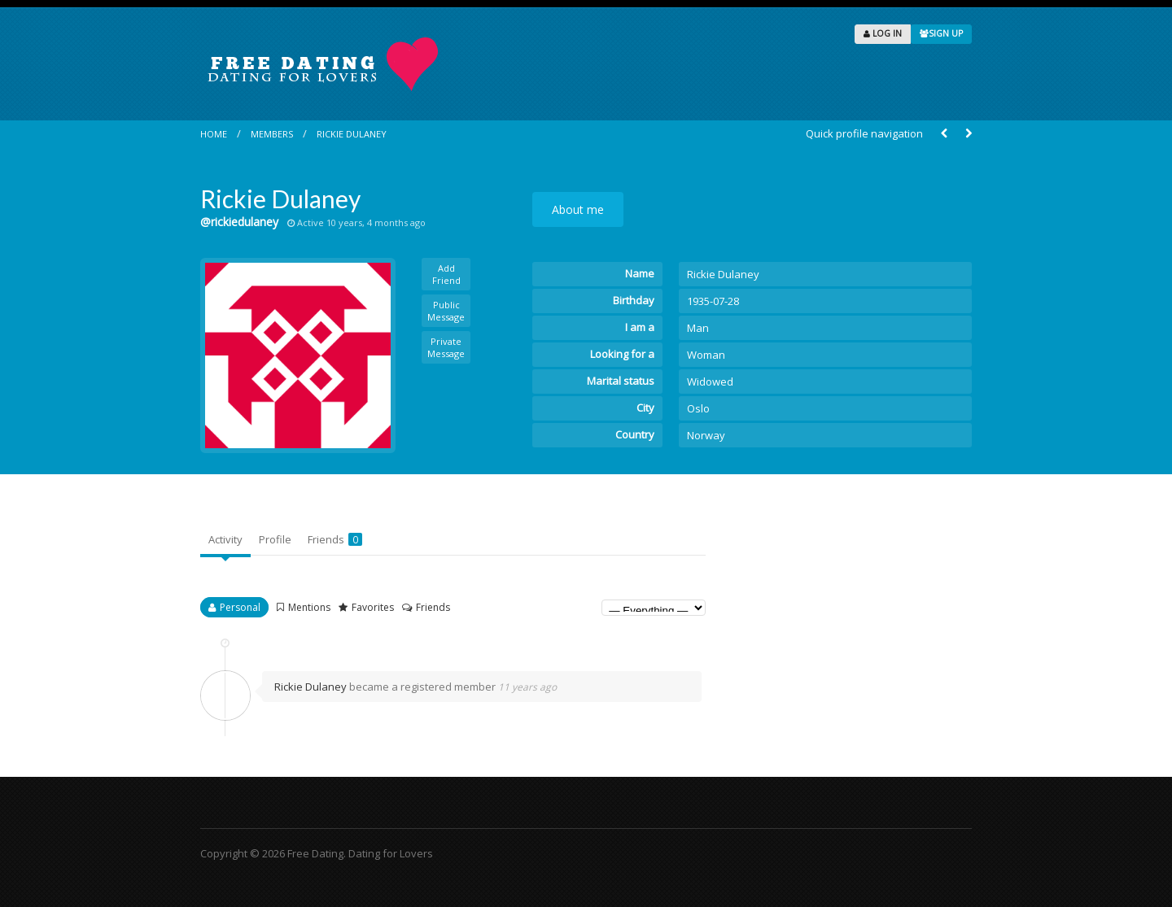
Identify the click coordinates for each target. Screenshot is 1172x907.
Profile (275, 539)
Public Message (446, 311)
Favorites (373, 607)
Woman (706, 354)
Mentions (309, 607)
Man (698, 328)
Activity (225, 539)
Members (272, 134)
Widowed (710, 381)
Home (213, 134)
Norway (706, 435)
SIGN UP (941, 33)
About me (578, 209)
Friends (335, 539)
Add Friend (446, 274)
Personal (240, 607)
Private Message (446, 347)
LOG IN (883, 33)
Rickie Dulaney (352, 134)
